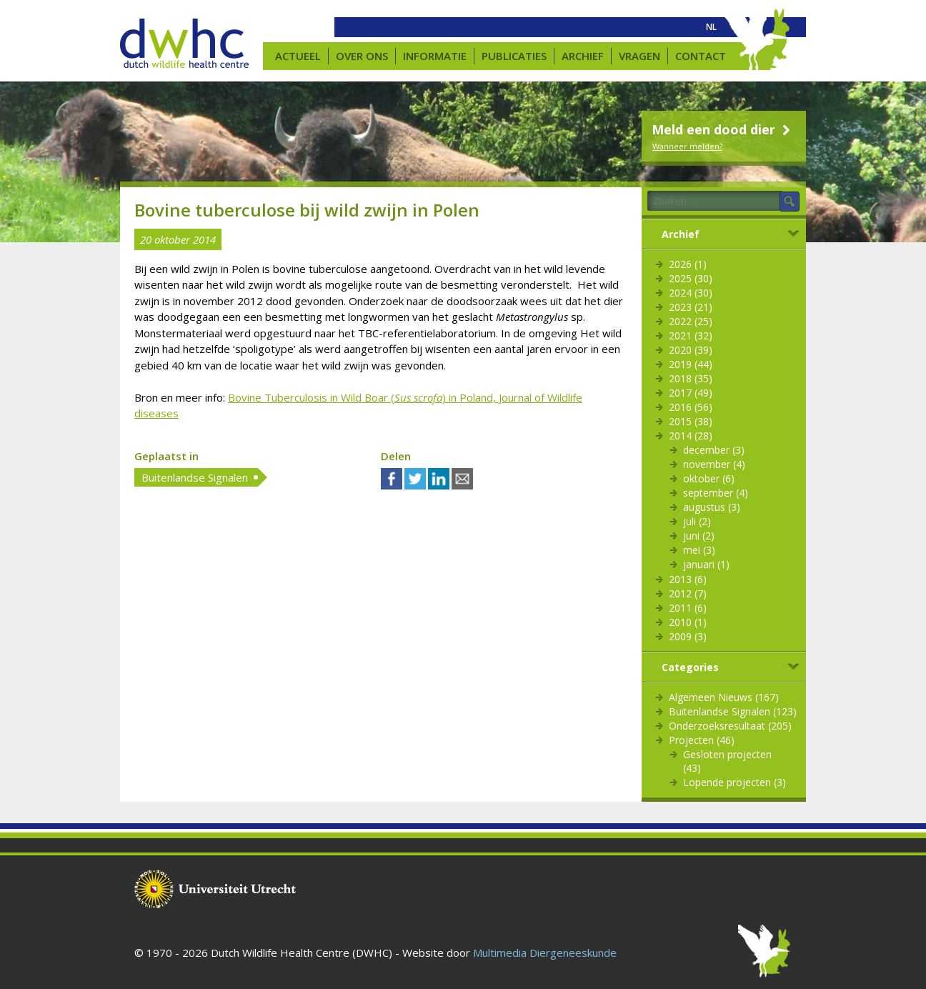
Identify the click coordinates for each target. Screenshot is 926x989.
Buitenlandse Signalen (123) (733, 711)
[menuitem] (711, 27)
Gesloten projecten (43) (727, 761)
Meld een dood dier (723, 129)
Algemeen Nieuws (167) (724, 697)
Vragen (639, 56)
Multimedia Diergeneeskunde (545, 952)
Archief (583, 56)
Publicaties (514, 56)
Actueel (298, 56)
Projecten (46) (702, 740)
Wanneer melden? (687, 146)
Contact (700, 56)
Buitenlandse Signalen (194, 477)
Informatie (435, 56)
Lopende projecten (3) (734, 782)
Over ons (362, 56)
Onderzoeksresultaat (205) (730, 725)
